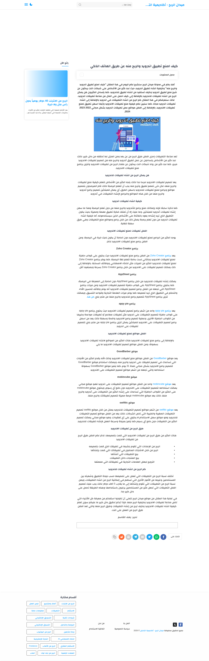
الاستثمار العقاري (67, 647)
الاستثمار (70, 611)
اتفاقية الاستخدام (96, 629)
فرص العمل (34, 604)
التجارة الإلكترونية (41, 640)
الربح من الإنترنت (67, 604)
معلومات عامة (37, 611)
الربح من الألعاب (49, 647)
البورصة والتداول (67, 625)
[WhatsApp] (156, 538)
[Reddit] (117, 538)
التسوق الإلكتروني (42, 625)
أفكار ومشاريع (50, 604)
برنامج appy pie (162, 310)
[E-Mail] (140, 538)
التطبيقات (55, 611)
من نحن (101, 624)
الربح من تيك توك (48, 654)
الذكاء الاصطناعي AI (66, 640)
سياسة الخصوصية (122, 629)
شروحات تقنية (68, 618)
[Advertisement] (104, 35)
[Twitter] (148, 538)
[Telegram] (132, 538)
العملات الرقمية (67, 654)
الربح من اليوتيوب (44, 633)
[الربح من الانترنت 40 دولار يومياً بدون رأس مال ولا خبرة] (46, 83)
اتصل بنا (126, 624)
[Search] (104, 4)
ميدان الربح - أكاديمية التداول (164, 5)
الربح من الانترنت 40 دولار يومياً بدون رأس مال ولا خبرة (46, 102)
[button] (31, 5)
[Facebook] (163, 538)
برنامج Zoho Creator (160, 255)
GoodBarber (159, 358)
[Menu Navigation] (26, 4)
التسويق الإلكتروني (43, 618)
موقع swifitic (166, 409)
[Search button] (80, 4)
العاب (32, 654)
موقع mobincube (161, 384)
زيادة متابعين (69, 633)
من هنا (90, 296)
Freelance (33, 647)
